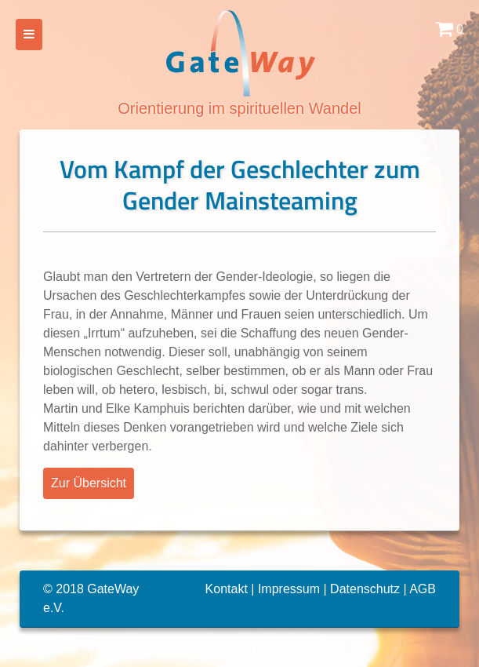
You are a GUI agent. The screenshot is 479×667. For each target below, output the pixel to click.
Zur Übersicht (88, 483)
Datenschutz (365, 589)
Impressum (289, 589)
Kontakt (226, 589)
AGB (422, 589)
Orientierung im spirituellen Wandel (239, 62)
